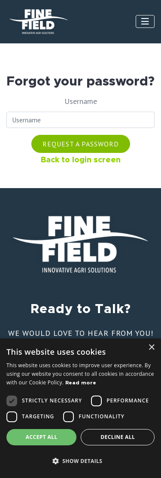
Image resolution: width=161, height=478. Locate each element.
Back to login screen (81, 160)
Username (80, 101)
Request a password (81, 144)
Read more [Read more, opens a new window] (81, 382)
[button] (80, 461)
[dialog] (80, 408)
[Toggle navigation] (145, 21)
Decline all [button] (117, 437)
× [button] (151, 347)
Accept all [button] (42, 437)
